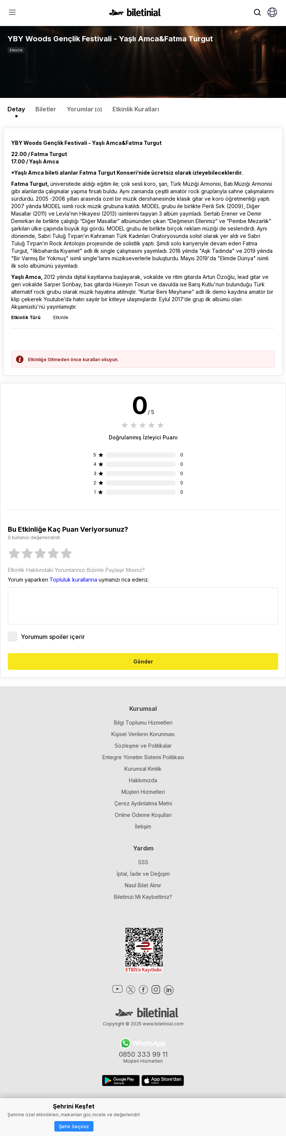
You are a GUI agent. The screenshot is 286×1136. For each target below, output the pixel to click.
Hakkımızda (143, 780)
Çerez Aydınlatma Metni (143, 803)
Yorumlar (84, 109)
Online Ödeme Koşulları (143, 815)
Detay (16, 109)
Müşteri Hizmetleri (143, 792)
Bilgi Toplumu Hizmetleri (143, 722)
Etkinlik (16, 50)
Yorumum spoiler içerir (46, 636)
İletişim (143, 826)
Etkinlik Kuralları (135, 109)
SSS (143, 862)
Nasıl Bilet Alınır (143, 885)
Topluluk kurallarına (73, 579)
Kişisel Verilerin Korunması (143, 734)
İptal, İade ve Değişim (143, 874)
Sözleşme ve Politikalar (143, 745)
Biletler (45, 109)
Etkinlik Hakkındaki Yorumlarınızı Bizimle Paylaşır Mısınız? (76, 570)
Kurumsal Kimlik (143, 769)
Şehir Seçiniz (74, 1126)
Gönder (143, 661)
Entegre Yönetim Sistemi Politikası (143, 757)
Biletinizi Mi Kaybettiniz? (143, 897)
